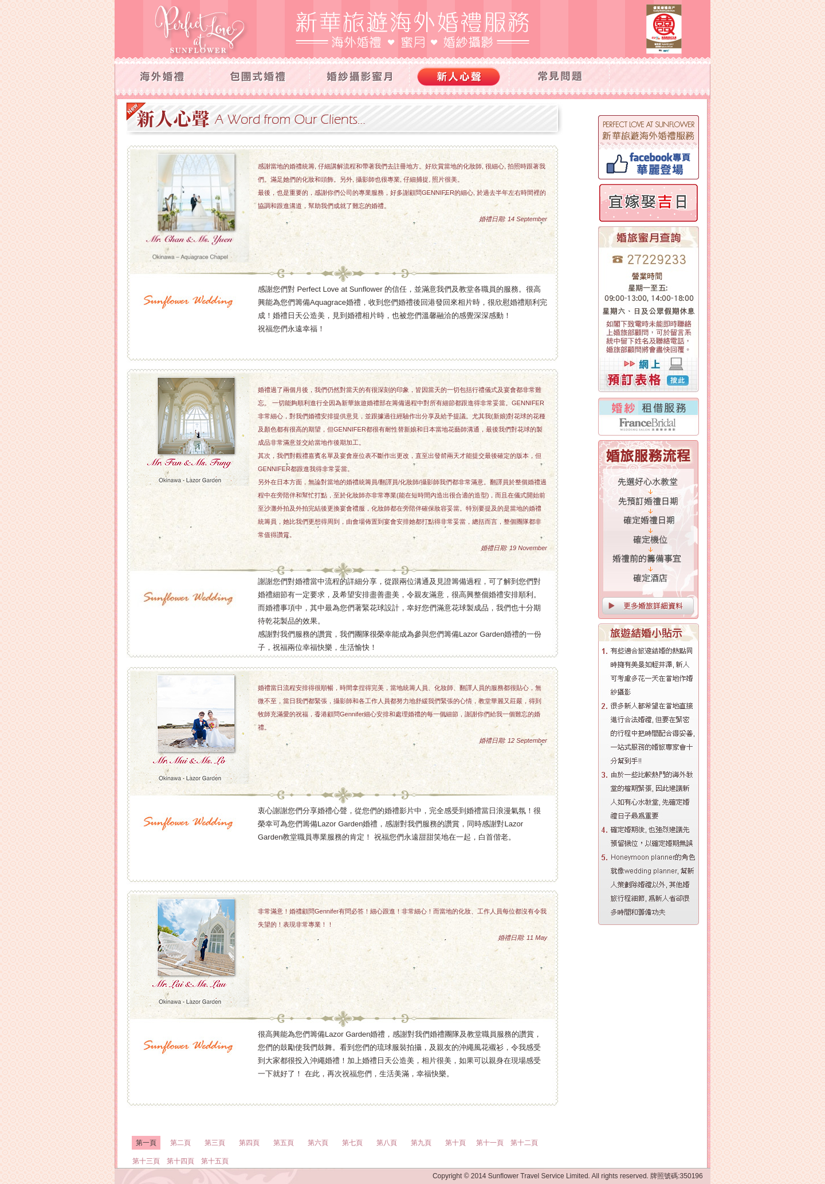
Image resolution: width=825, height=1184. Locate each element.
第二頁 (180, 1143)
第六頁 (318, 1143)
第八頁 (386, 1143)
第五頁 (283, 1143)
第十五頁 (215, 1161)
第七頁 (352, 1143)
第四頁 (249, 1143)
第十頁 (455, 1143)
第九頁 (421, 1143)
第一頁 (146, 1143)
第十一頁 (490, 1143)
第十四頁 (180, 1161)
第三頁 (215, 1143)
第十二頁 (524, 1143)
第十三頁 (146, 1161)
